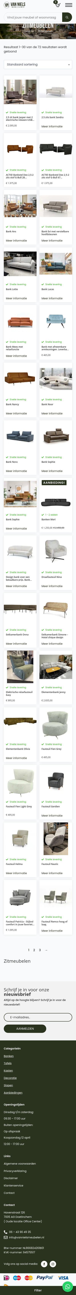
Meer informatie (52, 126)
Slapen (8, 1085)
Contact (9, 1193)
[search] (67, 17)
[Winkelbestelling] (38, 64)
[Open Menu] (68, 5)
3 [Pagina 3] (40, 950)
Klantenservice (13, 1185)
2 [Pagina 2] (34, 950)
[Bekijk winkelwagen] (58, 5)
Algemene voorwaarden (20, 1164)
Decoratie (10, 1078)
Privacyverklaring (15, 1171)
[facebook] (44, 1264)
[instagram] (53, 1264)
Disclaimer (11, 1178)
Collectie (29, 31)
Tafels (8, 1063)
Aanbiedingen (13, 1093)
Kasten (8, 1070)
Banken (9, 1056)
